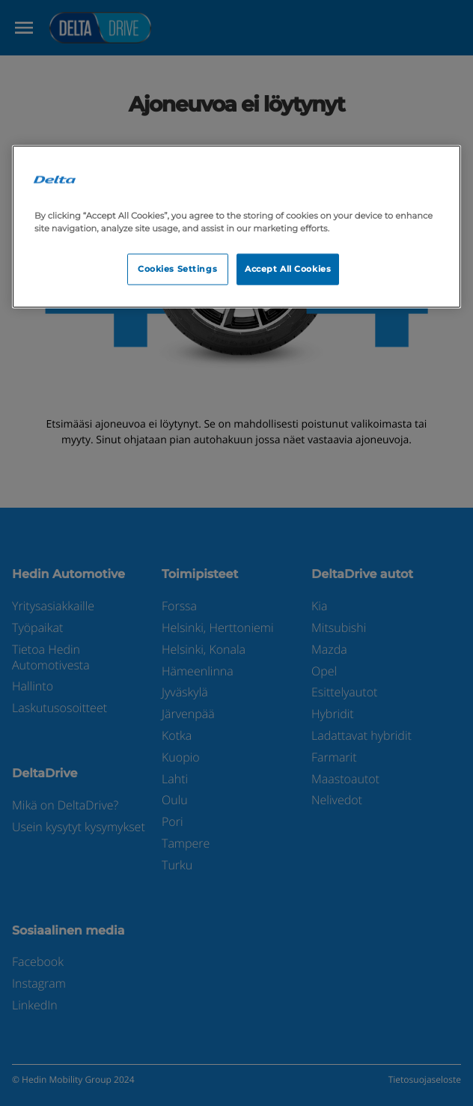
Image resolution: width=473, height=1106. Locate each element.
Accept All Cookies (288, 268)
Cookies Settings (177, 268)
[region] (236, 226)
